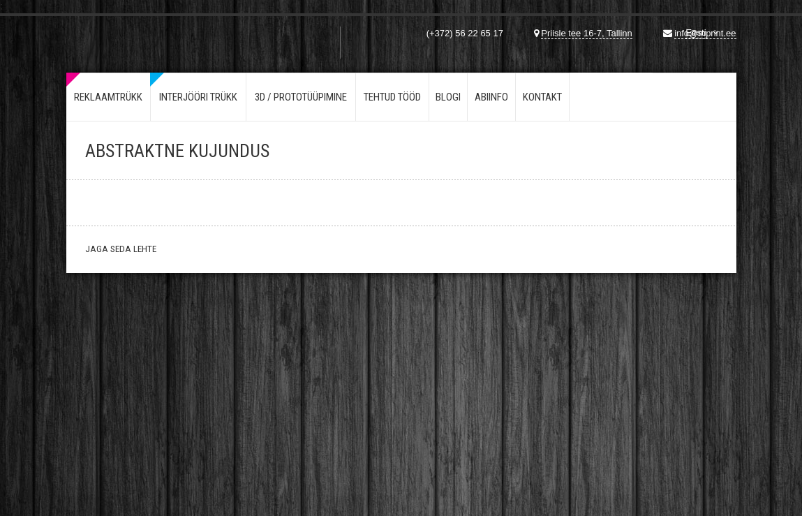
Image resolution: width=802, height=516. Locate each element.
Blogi (448, 97)
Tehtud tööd (392, 97)
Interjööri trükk (198, 97)
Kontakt (542, 97)
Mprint (135, 34)
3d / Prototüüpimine (301, 97)
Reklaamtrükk (108, 97)
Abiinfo (491, 97)
